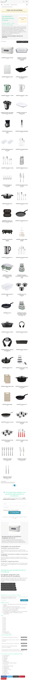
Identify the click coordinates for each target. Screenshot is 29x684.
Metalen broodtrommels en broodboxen (8, 587)
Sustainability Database (7, 612)
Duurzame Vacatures (7, 610)
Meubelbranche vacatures (8, 665)
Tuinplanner (5, 670)
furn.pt (4, 628)
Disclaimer (5, 659)
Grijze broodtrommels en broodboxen (8, 583)
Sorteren (25, 41)
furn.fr (4, 617)
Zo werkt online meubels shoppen (9, 662)
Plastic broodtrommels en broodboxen (8, 585)
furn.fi (4, 630)
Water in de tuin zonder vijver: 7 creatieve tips (14, 643)
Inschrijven (24, 600)
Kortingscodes (6, 668)
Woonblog (5, 658)
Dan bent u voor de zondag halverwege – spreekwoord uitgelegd (14, 646)
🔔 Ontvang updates (14, 512)
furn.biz (4, 629)
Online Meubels (6, 655)
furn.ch (4, 625)
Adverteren (5, 672)
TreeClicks (5, 604)
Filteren (19, 41)
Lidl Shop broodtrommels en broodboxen (9, 589)
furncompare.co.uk (6, 633)
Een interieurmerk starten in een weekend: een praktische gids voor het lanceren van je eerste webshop (14, 650)
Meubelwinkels (6, 661)
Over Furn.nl (5, 656)
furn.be (4, 618)
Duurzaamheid (6, 667)
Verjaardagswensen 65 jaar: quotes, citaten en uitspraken (14, 640)
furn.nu (4, 622)
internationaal (14, 610)
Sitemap (4, 660)
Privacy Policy (5, 664)
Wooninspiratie (6, 673)
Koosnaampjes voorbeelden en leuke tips (14, 637)
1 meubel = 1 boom (7, 669)
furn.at (4, 621)
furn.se (4, 624)
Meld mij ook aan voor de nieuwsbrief (11, 510)
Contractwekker (6, 611)
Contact (4, 674)
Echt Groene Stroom (7, 607)
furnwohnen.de (6, 631)
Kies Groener (5, 609)
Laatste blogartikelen (6, 635)
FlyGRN (4, 606)
